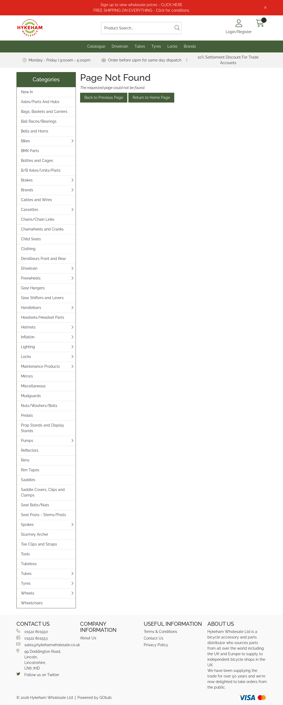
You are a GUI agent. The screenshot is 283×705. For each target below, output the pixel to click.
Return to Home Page (151, 97)
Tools (25, 554)
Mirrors (27, 376)
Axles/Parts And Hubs (40, 102)
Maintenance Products (40, 366)
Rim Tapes (30, 470)
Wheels (27, 593)
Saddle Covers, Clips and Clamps (43, 492)
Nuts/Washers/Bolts (39, 406)
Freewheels (31, 278)
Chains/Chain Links (37, 219)
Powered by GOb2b (94, 697)
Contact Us (153, 638)
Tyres (156, 46)
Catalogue (96, 46)
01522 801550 (32, 631)
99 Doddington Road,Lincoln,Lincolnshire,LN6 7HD (38, 659)
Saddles (28, 480)
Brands (190, 46)
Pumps (27, 440)
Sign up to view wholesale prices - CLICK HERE (141, 5)
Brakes (27, 180)
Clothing (28, 249)
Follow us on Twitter (37, 674)
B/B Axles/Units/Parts (40, 170)
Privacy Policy (156, 645)
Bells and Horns (34, 131)
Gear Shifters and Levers (42, 298)
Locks (172, 46)
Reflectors (29, 450)
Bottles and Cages (37, 160)
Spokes (27, 524)
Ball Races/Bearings (38, 121)
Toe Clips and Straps (39, 544)
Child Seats (31, 239)
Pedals (27, 415)
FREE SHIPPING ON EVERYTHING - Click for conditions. (141, 10)
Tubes (139, 46)
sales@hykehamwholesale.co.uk (46, 644)
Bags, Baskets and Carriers (44, 111)
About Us (88, 638)
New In (27, 92)
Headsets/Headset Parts (42, 317)
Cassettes (29, 209)
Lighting (28, 347)
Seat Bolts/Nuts (35, 505)
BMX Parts (30, 151)
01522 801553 (31, 638)
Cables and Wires (36, 200)
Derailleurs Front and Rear (43, 258)
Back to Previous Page (103, 97)
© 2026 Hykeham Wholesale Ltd (44, 697)
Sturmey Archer (34, 534)
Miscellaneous (33, 386)
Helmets (28, 327)
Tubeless (29, 564)
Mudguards (31, 396)
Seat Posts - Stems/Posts (43, 515)
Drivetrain (120, 46)
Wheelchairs (32, 603)
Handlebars (31, 307)
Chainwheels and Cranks (42, 229)
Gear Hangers (33, 288)
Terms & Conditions (160, 631)
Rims (25, 460)
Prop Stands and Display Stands (42, 428)
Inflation (27, 337)
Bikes (25, 141)
